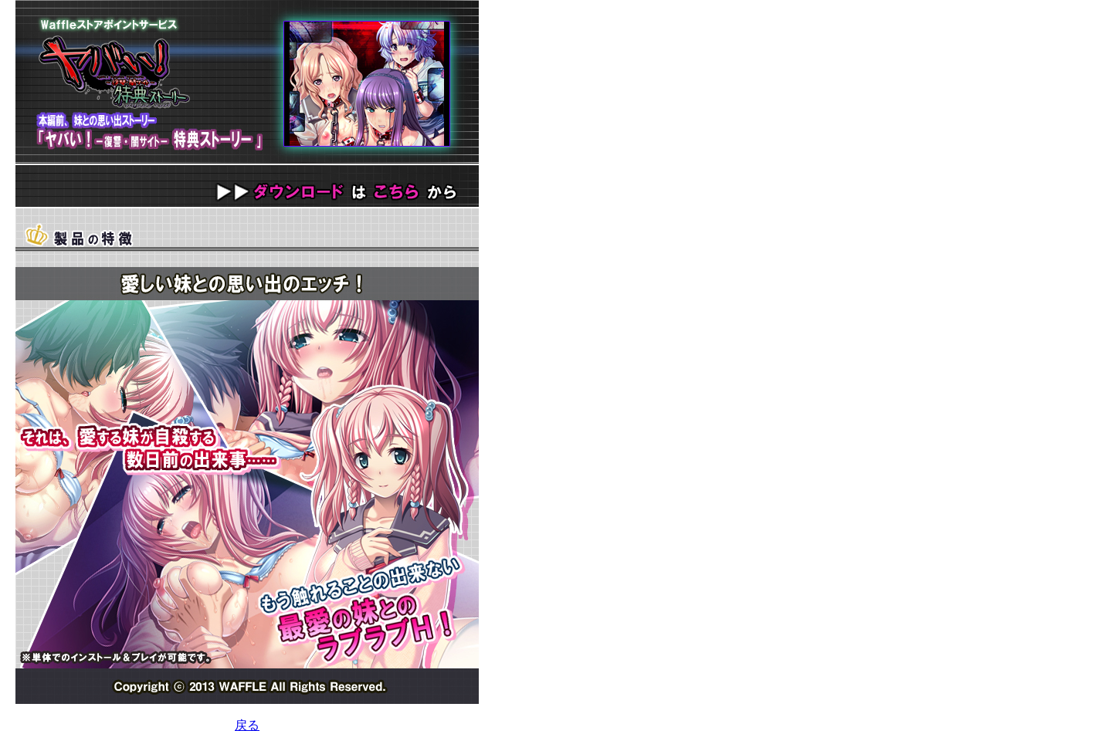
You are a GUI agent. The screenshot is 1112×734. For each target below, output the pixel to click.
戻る (247, 725)
